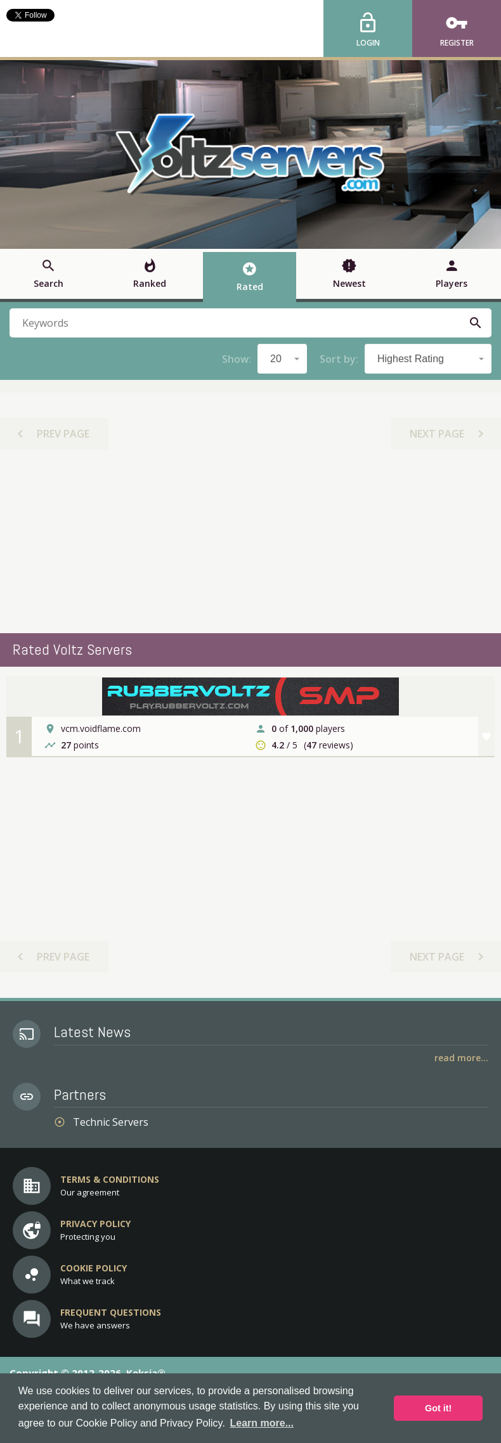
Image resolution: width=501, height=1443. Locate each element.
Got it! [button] (438, 1408)
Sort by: (339, 359)
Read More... (461, 1058)
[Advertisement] (250, 541)
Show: (236, 359)
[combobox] (282, 359)
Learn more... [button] (262, 1423)
